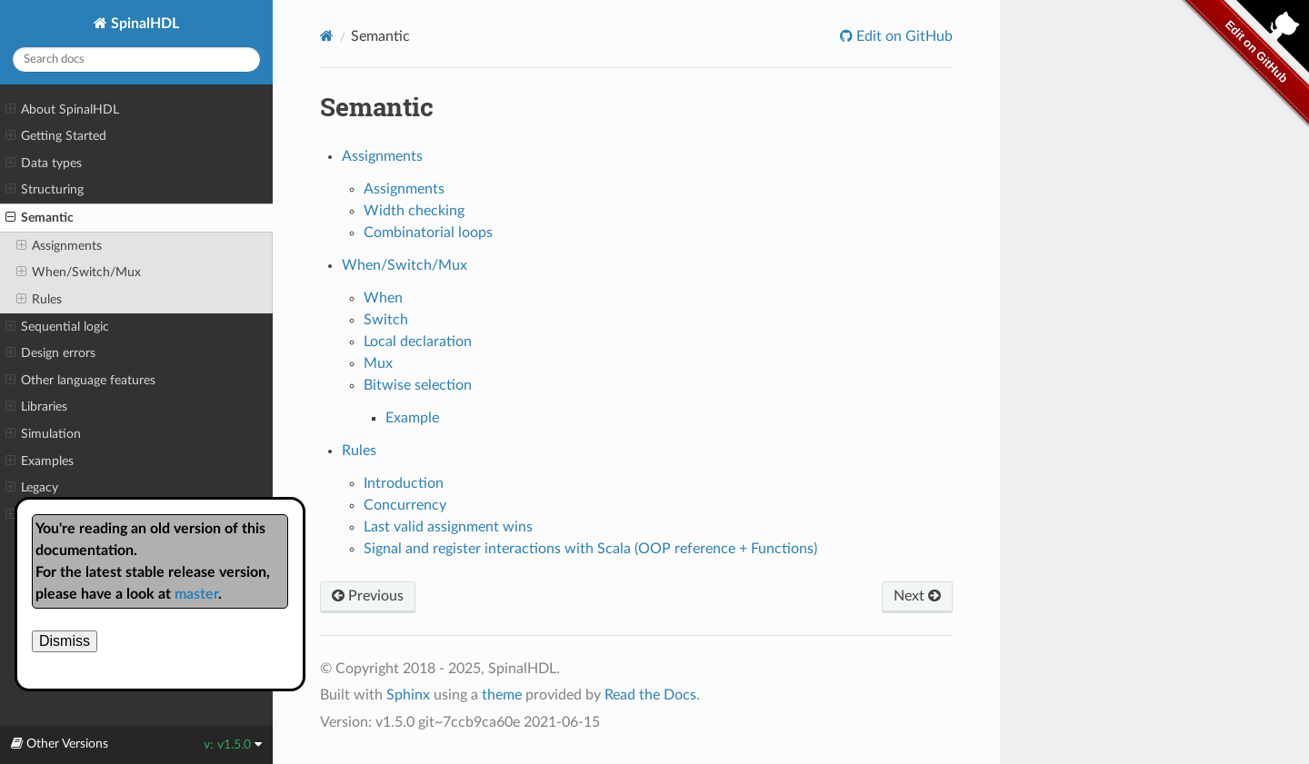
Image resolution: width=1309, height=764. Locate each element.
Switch (386, 320)
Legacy (31, 488)
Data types (43, 163)
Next (917, 596)
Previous (368, 596)
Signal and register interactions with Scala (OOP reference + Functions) (590, 548)
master (196, 594)
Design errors (50, 353)
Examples (39, 461)
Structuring (44, 190)
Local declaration (418, 341)
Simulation (43, 434)
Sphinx (408, 695)
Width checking (414, 210)
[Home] (327, 36)
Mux (378, 363)
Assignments (59, 246)
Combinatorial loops (428, 232)
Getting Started (55, 136)
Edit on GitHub (903, 36)
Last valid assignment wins (448, 527)
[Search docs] (136, 59)
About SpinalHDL (62, 110)
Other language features (80, 380)
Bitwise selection (418, 385)
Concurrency (405, 505)
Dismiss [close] (64, 641)
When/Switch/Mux (78, 272)
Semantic (39, 218)
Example (412, 418)
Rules (39, 300)
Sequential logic (57, 327)
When (383, 298)
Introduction (404, 483)
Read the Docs (650, 695)
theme (502, 695)
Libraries (36, 407)
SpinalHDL (143, 23)
